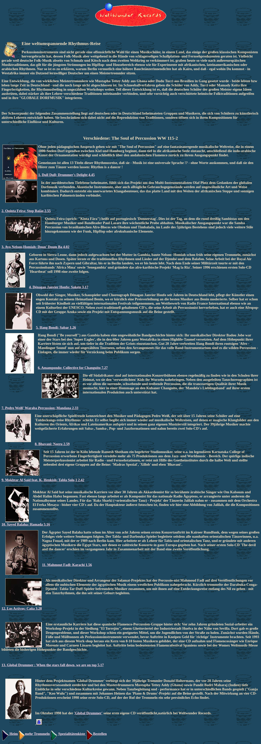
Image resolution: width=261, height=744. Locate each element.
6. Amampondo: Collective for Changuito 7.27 (73, 368)
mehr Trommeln (34, 734)
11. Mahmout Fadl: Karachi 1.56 (67, 565)
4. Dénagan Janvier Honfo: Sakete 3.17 (58, 287)
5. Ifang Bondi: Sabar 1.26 (56, 327)
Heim (10, 734)
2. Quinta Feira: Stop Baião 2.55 (26, 211)
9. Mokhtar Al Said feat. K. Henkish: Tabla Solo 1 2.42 (43, 480)
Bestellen (96, 734)
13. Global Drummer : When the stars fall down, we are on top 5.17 (53, 665)
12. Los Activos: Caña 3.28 (22, 608)
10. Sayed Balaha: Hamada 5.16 (26, 524)
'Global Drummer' (88, 713)
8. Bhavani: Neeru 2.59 (52, 444)
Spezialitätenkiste (71, 734)
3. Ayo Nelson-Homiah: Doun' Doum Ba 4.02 (35, 247)
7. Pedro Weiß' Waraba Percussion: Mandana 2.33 (40, 408)
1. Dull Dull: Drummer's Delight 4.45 (66, 175)
